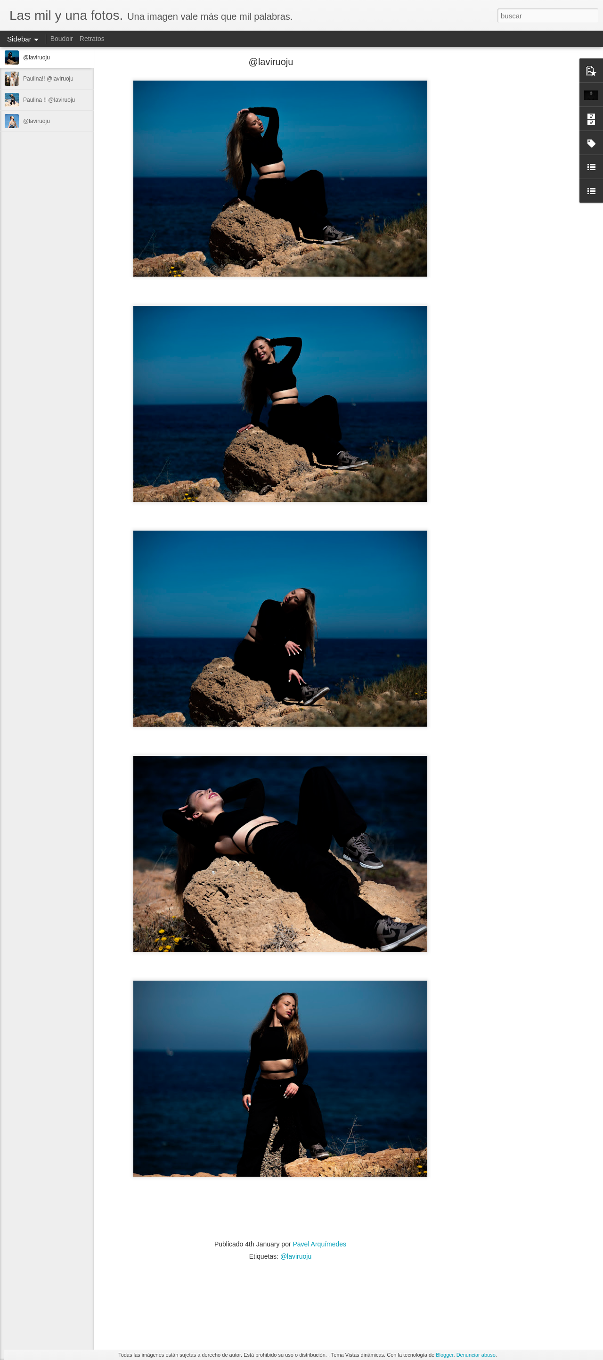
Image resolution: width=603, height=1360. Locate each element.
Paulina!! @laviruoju (48, 78)
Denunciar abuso (476, 1355)
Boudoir (61, 38)
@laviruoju (36, 57)
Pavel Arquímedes (319, 1244)
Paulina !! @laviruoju (49, 100)
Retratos (92, 38)
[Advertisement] (509, 209)
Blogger (444, 1355)
